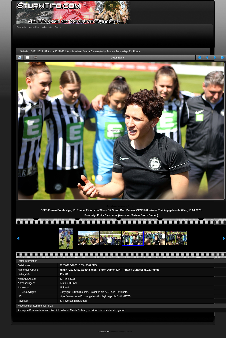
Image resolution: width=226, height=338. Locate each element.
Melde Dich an (78, 310)
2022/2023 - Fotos (41, 51)
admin (63, 269)
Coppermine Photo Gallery (120, 332)
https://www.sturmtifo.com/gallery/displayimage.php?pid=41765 (95, 296)
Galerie (24, 51)
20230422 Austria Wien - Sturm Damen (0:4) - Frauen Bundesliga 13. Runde (98, 51)
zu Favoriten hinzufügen (73, 300)
